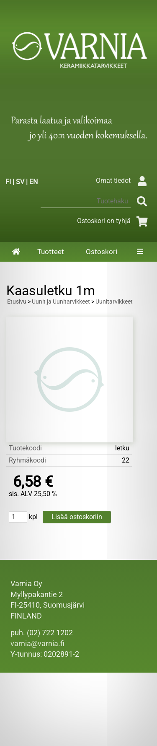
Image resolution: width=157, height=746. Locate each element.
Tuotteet (50, 251)
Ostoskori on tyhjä (114, 221)
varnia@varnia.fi (37, 643)
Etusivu (16, 301)
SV (20, 182)
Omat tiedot (123, 181)
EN (33, 182)
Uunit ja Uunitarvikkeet (61, 301)
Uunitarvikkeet (114, 301)
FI (8, 182)
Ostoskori (101, 251)
